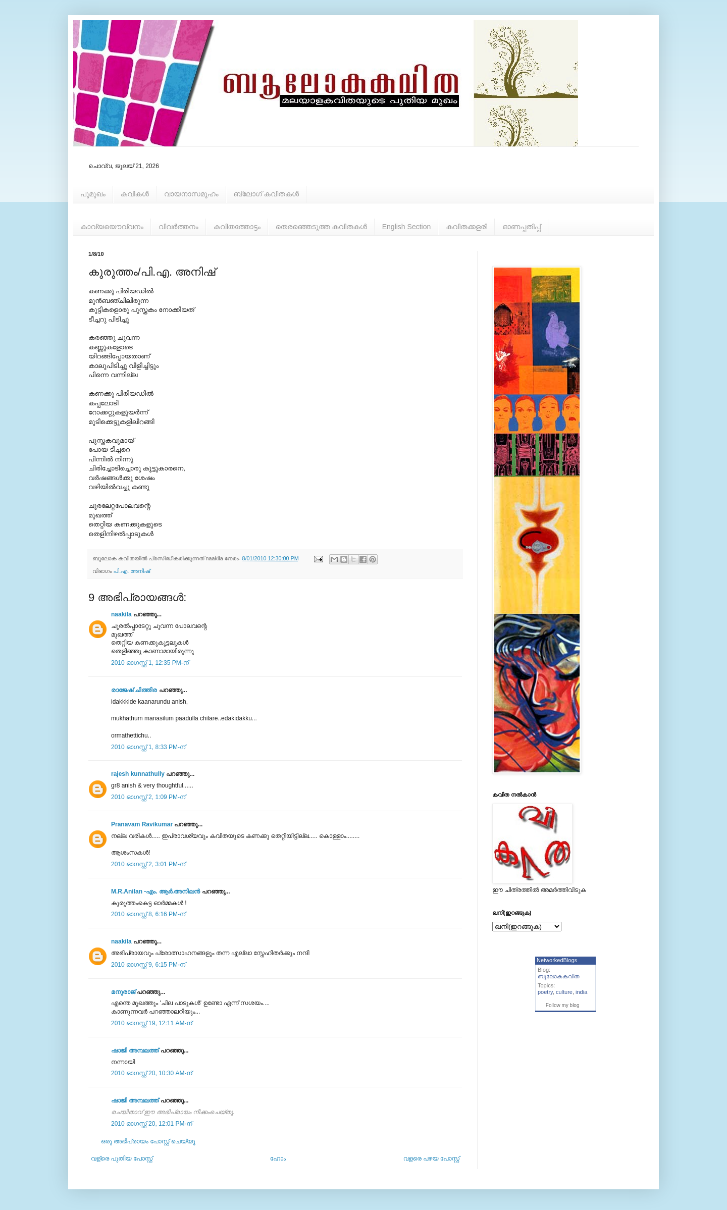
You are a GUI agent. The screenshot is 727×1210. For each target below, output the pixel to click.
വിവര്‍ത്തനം (178, 227)
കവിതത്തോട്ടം (237, 227)
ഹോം (278, 1158)
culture (564, 992)
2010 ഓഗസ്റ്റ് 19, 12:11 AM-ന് (151, 1023)
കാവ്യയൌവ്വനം (111, 227)
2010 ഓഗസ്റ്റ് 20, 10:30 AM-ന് (151, 1073)
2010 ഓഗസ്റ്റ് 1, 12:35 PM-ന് (150, 662)
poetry (545, 992)
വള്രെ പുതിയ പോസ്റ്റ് (121, 1158)
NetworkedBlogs (557, 960)
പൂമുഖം (93, 194)
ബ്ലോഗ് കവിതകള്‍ (266, 194)
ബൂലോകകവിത (559, 976)
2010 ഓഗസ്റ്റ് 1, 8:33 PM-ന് (148, 747)
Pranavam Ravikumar (142, 824)
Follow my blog (563, 1005)
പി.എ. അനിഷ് (132, 571)
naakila (121, 614)
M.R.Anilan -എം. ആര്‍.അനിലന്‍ (155, 891)
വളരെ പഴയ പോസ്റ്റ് (431, 1158)
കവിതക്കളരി (466, 227)
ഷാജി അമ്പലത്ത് (135, 1050)
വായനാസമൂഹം (191, 194)
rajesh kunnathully (138, 773)
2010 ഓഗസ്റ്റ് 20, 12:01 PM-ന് (151, 1123)
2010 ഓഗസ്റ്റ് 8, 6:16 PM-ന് (148, 914)
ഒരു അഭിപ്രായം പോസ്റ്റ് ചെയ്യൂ (148, 1141)
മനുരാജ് (123, 991)
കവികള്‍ (135, 194)
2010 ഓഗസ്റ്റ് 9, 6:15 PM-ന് (148, 964)
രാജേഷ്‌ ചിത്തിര (134, 690)
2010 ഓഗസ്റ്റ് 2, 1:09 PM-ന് (148, 797)
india (581, 992)
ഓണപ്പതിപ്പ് (521, 227)
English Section (406, 227)
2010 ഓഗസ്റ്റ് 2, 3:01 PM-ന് (148, 864)
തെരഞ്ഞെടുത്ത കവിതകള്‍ (321, 227)
